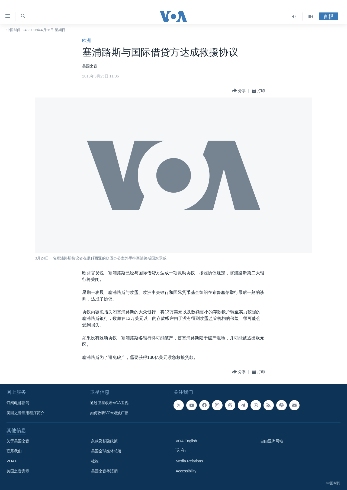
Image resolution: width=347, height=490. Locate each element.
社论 (95, 461)
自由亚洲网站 (271, 441)
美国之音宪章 (18, 471)
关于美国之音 (18, 441)
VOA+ (12, 461)
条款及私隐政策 (104, 441)
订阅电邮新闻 (18, 403)
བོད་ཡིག (181, 451)
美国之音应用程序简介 (25, 413)
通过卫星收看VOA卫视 (109, 403)
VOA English (186, 441)
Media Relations (189, 461)
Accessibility (186, 471)
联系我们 (14, 451)
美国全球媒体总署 (106, 451)
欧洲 (86, 40)
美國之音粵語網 (104, 471)
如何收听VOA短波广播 (109, 413)
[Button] (239, 91)
